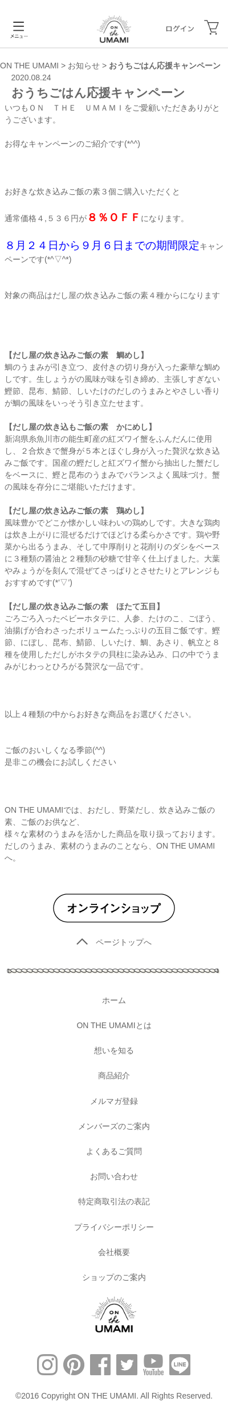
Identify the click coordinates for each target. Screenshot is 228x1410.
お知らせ (84, 65)
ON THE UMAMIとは (113, 1025)
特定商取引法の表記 (114, 1201)
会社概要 (114, 1252)
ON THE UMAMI (29, 65)
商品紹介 (114, 1075)
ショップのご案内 (114, 1277)
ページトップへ (114, 942)
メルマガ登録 (114, 1101)
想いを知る (114, 1050)
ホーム (114, 1000)
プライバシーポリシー (114, 1227)
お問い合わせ (114, 1176)
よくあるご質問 (114, 1151)
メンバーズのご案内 (114, 1126)
